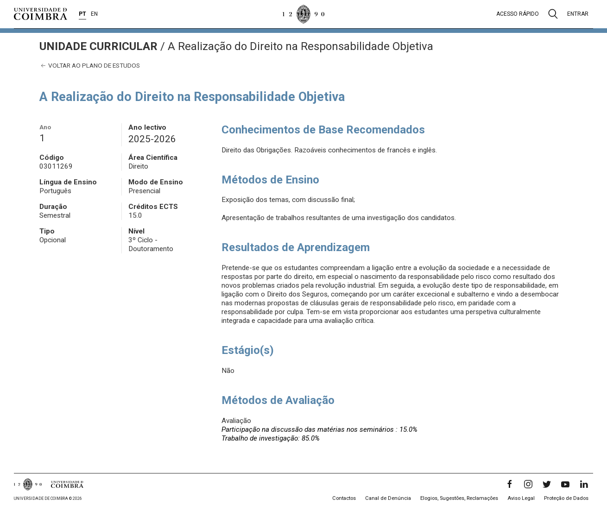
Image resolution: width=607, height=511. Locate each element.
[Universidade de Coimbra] (40, 14)
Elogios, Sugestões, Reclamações (459, 498)
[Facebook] (509, 484)
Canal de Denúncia (388, 498)
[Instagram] (528, 484)
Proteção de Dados (566, 498)
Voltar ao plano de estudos (89, 65)
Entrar (577, 14)
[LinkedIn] (584, 484)
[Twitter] (546, 484)
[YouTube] (565, 484)
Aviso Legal (521, 498)
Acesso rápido (517, 14)
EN (94, 14)
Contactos (344, 498)
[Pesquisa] (553, 14)
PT (82, 14)
